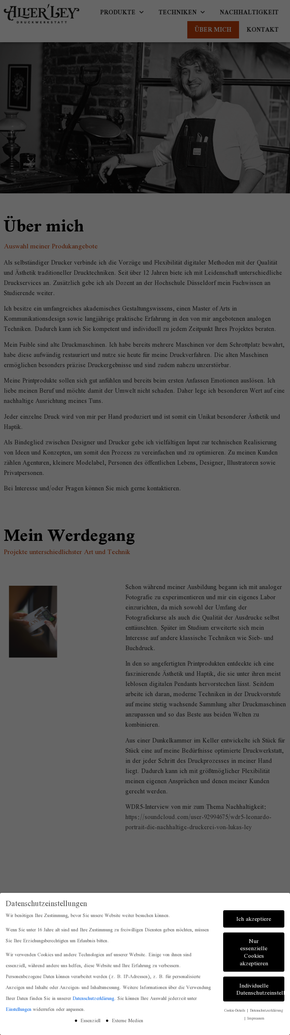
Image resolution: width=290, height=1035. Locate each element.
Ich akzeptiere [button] (253, 918)
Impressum (255, 1018)
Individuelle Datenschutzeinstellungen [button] (260, 988)
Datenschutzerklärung (93, 998)
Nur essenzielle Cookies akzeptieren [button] (254, 951)
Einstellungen (18, 1009)
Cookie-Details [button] (235, 1010)
